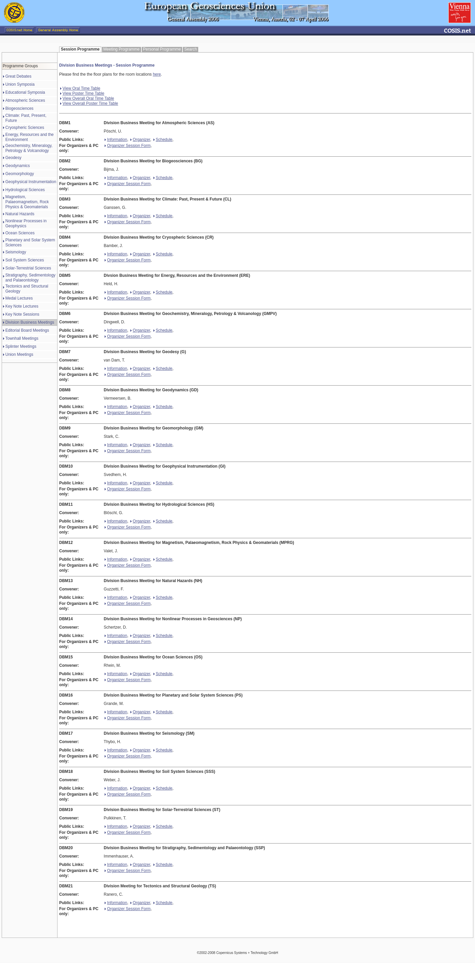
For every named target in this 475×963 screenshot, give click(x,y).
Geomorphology (19, 173)
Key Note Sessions (22, 314)
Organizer (140, 139)
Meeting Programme (121, 49)
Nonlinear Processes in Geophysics (25, 223)
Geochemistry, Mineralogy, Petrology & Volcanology (28, 148)
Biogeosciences (19, 108)
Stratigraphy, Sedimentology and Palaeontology (30, 278)
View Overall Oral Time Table (87, 98)
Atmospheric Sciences (25, 100)
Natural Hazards (19, 214)
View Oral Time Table (80, 88)
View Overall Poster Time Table (89, 103)
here (157, 74)
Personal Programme (162, 49)
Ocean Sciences (19, 233)
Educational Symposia (25, 92)
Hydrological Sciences (25, 189)
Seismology (15, 252)
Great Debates (18, 76)
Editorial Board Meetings (27, 330)
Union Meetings (19, 354)
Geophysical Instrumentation (30, 181)
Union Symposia (19, 84)
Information (116, 139)
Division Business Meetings (29, 322)
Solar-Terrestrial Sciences (28, 268)
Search (190, 49)
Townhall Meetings (21, 338)
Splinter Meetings (20, 346)
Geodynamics (17, 165)
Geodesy (13, 157)
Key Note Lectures (21, 306)
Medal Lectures (19, 298)
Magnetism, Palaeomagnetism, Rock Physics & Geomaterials (27, 201)
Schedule (162, 139)
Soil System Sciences (24, 260)
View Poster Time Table (82, 93)
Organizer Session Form (127, 145)
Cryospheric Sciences (24, 127)
